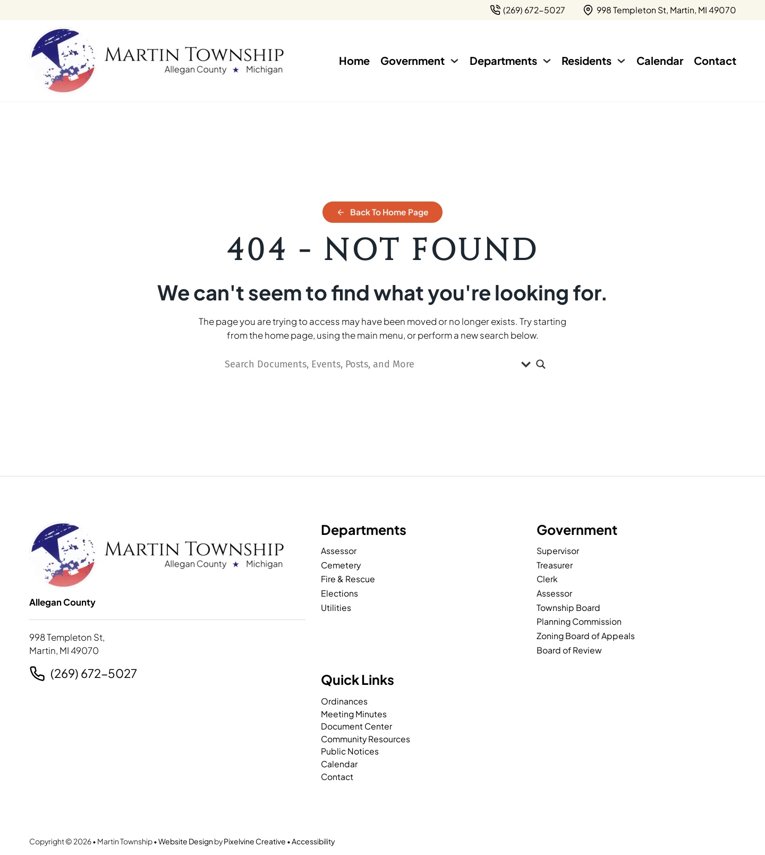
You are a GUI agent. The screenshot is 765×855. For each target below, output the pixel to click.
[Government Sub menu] (454, 60)
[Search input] (370, 364)
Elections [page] (339, 593)
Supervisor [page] (558, 551)
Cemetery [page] (341, 565)
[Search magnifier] (540, 364)
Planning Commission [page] (579, 621)
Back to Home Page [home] (382, 212)
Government (412, 60)
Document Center (356, 726)
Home (354, 60)
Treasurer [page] (555, 565)
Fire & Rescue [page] (348, 579)
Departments (503, 60)
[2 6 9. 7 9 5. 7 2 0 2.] (527, 10)
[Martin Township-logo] (156, 60)
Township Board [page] (568, 607)
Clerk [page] (547, 579)
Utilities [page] (336, 607)
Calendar (659, 60)
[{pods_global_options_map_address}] (659, 10)
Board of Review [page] (569, 650)
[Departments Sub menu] (546, 60)
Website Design (185, 841)
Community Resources (365, 739)
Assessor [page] (338, 551)
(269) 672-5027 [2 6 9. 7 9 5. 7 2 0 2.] (93, 673)
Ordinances (344, 701)
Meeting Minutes (354, 714)
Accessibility (313, 841)
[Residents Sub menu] (621, 60)
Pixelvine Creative (255, 841)
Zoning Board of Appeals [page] (586, 636)
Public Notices (350, 751)
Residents (586, 60)
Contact (715, 60)
